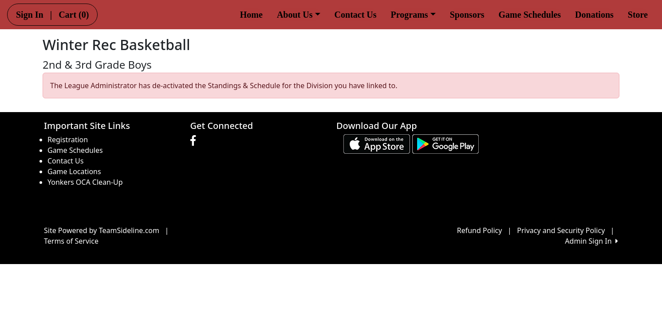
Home (251, 14)
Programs (413, 14)
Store (638, 14)
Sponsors (467, 14)
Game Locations (74, 171)
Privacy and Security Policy (561, 230)
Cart (74, 14)
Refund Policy (479, 230)
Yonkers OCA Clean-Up (85, 182)
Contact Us (356, 14)
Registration (67, 139)
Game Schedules (530, 14)
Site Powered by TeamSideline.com (101, 230)
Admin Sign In (591, 241)
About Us (298, 14)
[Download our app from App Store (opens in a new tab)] (376, 143)
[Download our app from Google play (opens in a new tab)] (445, 143)
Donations (594, 14)
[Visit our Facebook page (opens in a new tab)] (195, 141)
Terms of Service (71, 241)
